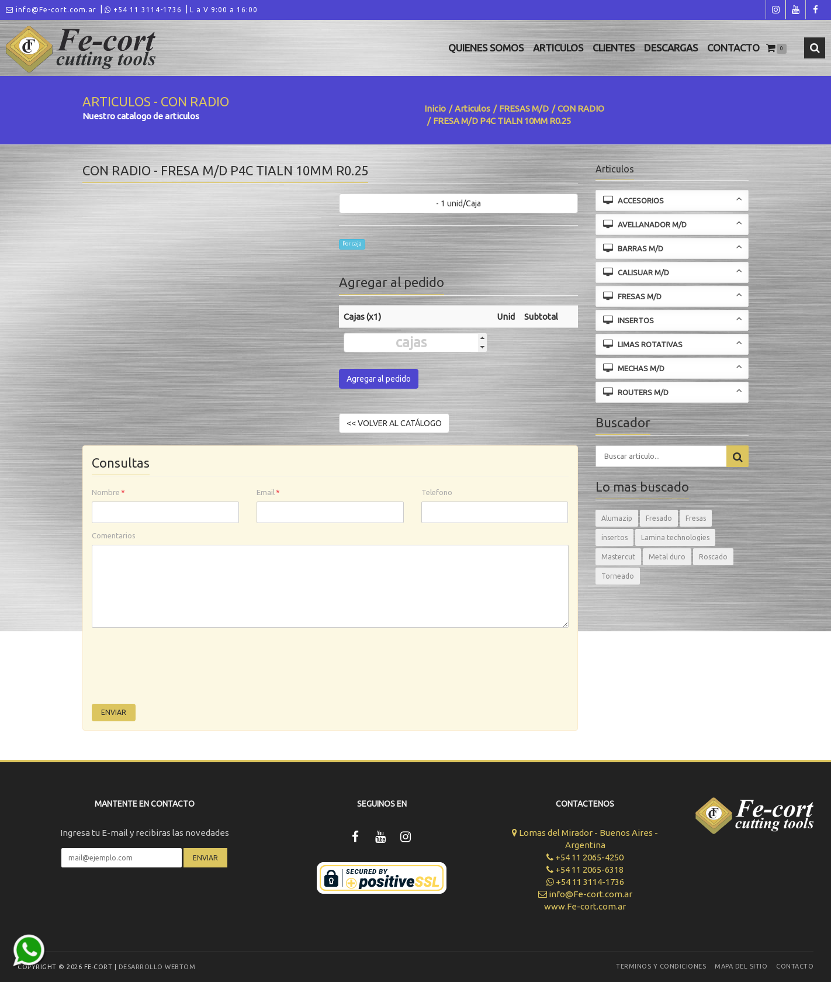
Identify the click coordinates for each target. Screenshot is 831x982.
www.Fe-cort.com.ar (585, 906)
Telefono (436, 492)
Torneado (617, 576)
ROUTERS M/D (673, 391)
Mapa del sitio (741, 966)
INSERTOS (673, 319)
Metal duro (667, 557)
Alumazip (616, 518)
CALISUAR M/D (673, 271)
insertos (614, 537)
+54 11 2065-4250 (585, 857)
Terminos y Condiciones (661, 966)
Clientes (614, 47)
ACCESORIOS (673, 199)
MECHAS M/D (673, 367)
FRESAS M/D (524, 108)
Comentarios (114, 535)
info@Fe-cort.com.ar (51, 9)
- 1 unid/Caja (458, 203)
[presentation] (180, 668)
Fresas (695, 518)
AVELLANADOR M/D (673, 223)
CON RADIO (581, 108)
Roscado (713, 557)
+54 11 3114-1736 (143, 9)
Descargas (671, 47)
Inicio (435, 108)
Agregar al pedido (379, 378)
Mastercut (618, 557)
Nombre (108, 492)
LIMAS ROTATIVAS (673, 343)
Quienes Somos (486, 47)
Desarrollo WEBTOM (157, 966)
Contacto (733, 47)
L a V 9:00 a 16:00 (224, 9)
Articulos (558, 47)
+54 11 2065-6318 (585, 869)
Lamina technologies (675, 537)
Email (268, 492)
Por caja (352, 244)
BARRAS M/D (673, 247)
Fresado (659, 518)
